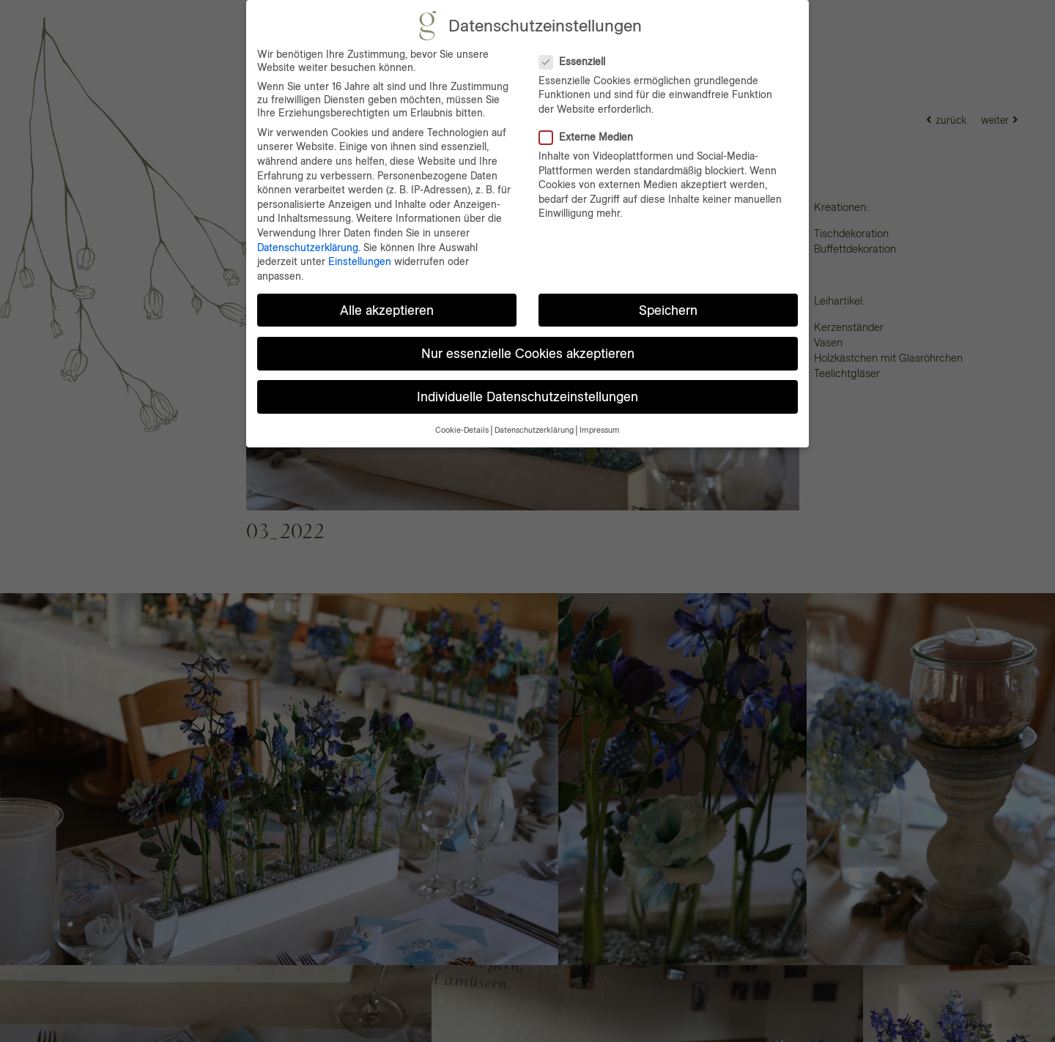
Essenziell (578, 61)
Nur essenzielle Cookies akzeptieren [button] (527, 353)
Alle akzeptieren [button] (387, 310)
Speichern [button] (668, 310)
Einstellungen (359, 261)
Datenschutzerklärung (307, 247)
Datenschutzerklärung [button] (534, 430)
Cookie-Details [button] (462, 430)
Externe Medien (591, 137)
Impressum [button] (600, 430)
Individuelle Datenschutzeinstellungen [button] (527, 396)
